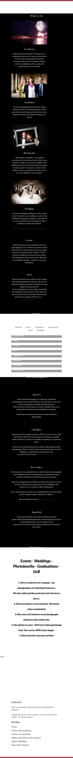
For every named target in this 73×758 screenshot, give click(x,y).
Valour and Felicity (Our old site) (26, 737)
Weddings (41, 330)
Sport (31, 330)
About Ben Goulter (20, 745)
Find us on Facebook (21, 734)
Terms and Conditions (21, 730)
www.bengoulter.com (46, 499)
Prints (14, 727)
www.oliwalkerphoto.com (46, 454)
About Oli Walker (19, 741)
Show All (18, 327)
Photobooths (53, 327)
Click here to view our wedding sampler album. (29, 228)
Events (28, 327)
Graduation (39, 327)
